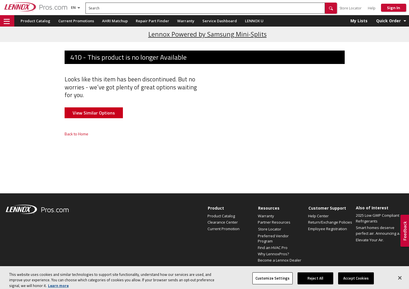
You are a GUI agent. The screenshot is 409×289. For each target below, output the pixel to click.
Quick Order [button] (388, 20)
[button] (331, 8)
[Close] (400, 281)
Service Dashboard (219, 20)
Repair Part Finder (152, 20)
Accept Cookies (356, 282)
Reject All (315, 282)
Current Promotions (76, 20)
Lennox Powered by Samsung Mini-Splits (207, 34)
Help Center (318, 215)
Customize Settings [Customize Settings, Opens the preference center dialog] (273, 282)
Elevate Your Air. (370, 239)
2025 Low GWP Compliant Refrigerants (377, 218)
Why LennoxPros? (273, 253)
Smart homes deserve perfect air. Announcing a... (379, 230)
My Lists (359, 20)
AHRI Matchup (115, 20)
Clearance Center (223, 222)
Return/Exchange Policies (330, 222)
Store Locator (351, 8)
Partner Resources (274, 222)
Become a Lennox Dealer (279, 260)
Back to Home (76, 134)
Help (372, 8)
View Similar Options (94, 112)
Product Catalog (35, 20)
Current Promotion (224, 228)
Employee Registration (327, 228)
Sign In (393, 7)
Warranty (185, 20)
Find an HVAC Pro (273, 247)
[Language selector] (73, 7)
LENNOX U (254, 20)
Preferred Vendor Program (273, 238)
